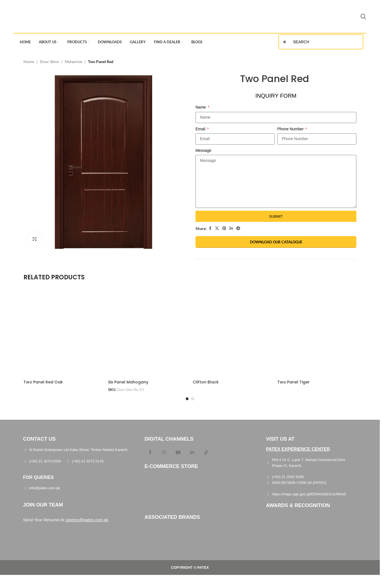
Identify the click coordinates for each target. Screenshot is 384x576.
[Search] (363, 16)
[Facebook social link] (210, 228)
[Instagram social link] (164, 452)
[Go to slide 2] (192, 398)
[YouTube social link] (178, 452)
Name (201, 107)
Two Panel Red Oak (43, 382)
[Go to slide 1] (187, 398)
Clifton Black (206, 382)
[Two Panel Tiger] (316, 333)
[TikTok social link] (206, 452)
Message (203, 150)
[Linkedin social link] (231, 228)
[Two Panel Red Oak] (62, 333)
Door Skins (49, 61)
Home (28, 61)
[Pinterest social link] (224, 228)
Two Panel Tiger (293, 382)
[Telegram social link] (238, 228)
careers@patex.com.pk (86, 519)
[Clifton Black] (232, 333)
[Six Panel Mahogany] (147, 333)
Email (200, 129)
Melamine (73, 61)
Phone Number (291, 129)
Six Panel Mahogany (128, 382)
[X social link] (217, 228)
